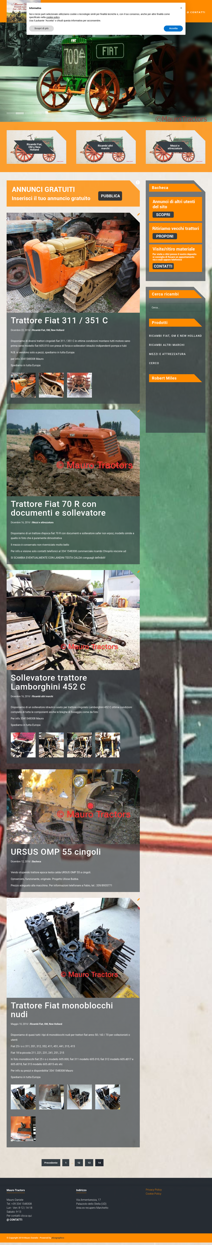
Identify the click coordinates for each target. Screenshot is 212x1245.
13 (89, 1165)
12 (79, 1165)
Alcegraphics (58, 1240)
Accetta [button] (173, 28)
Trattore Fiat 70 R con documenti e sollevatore (60, 509)
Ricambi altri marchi (42, 698)
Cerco (154, 363)
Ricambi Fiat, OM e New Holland (175, 335)
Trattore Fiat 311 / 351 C (61, 320)
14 (99, 1165)
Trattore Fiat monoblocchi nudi (64, 1012)
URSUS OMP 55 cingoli (58, 853)
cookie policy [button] (52, 17)
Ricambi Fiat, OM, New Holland (48, 330)
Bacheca (36, 863)
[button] (181, 8)
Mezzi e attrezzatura (42, 523)
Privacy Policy (154, 1192)
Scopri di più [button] (41, 28)
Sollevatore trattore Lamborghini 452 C (50, 683)
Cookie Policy (153, 1196)
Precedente (51, 1165)
